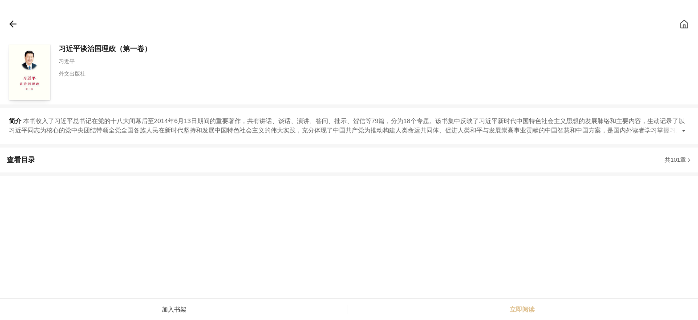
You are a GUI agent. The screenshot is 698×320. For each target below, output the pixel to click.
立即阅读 (522, 309)
